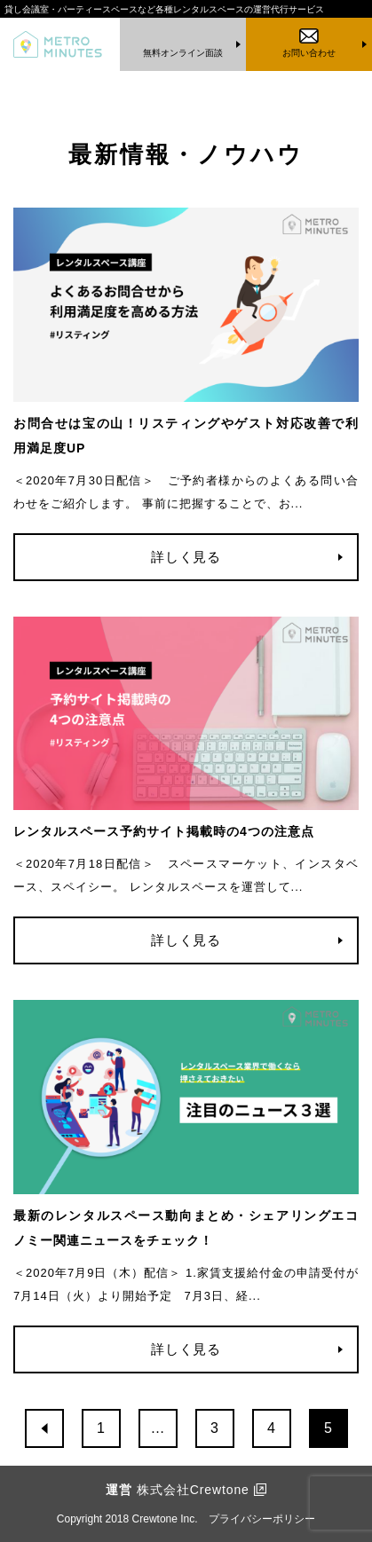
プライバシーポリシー (262, 1519)
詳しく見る (186, 556)
